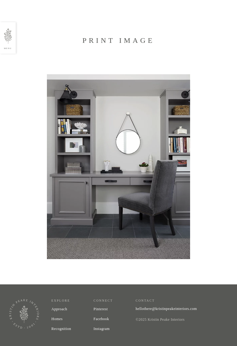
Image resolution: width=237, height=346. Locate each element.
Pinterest (101, 309)
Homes (57, 319)
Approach (59, 309)
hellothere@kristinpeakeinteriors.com (166, 309)
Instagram (102, 329)
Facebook (101, 319)
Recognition (61, 329)
